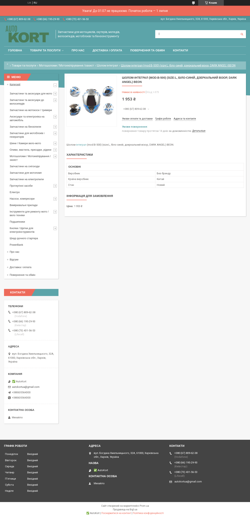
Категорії (15, 84)
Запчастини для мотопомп (26, 172)
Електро (15, 192)
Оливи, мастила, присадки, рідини (30, 149)
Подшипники (17, 221)
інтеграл (81, 144)
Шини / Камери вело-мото (25, 143)
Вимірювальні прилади (24, 205)
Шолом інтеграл (107, 65)
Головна (15, 50)
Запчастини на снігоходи (25, 166)
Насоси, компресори (22, 198)
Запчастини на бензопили (25, 126)
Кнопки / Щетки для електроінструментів (22, 230)
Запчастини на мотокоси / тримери (31, 110)
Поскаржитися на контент (116, 513)
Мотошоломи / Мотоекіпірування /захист (66, 65)
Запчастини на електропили (27, 179)
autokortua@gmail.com (26, 386)
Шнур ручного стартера (24, 238)
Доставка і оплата (107, 50)
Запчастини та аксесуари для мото (31, 93)
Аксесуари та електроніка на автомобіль (27, 118)
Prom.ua (144, 505)
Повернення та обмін (147, 50)
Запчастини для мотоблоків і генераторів (27, 135)
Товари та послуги (45, 50)
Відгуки (14, 259)
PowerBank (16, 244)
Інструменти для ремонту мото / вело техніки (29, 213)
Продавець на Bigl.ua (125, 509)
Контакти (180, 50)
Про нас (78, 50)
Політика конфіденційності (148, 513)
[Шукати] (242, 34)
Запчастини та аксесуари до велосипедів (27, 101)
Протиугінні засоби (21, 185)
